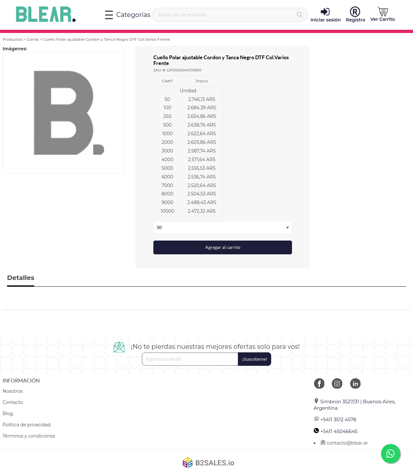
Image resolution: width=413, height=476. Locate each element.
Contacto (13, 402)
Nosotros (13, 391)
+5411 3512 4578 (335, 419)
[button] (383, 14)
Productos (12, 39)
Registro (355, 15)
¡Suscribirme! (254, 359)
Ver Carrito (382, 14)
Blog (8, 413)
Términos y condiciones (29, 436)
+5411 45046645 (336, 431)
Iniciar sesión (326, 15)
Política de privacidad (27, 425)
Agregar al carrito (222, 247)
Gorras (33, 39)
